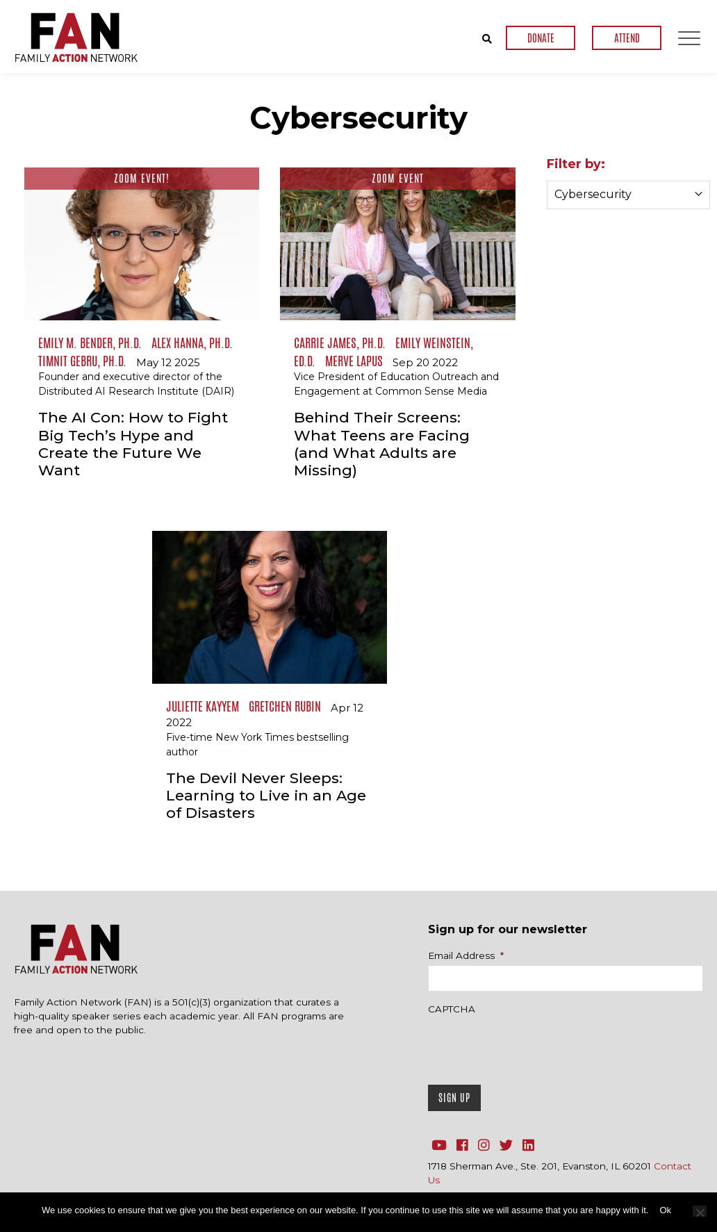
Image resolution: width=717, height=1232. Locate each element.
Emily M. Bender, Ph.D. (90, 343)
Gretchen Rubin (285, 706)
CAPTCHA (451, 1009)
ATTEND (627, 38)
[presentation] (533, 1046)
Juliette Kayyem (202, 706)
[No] (700, 1211)
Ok (665, 1210)
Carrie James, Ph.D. (340, 343)
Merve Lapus (354, 361)
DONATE (540, 38)
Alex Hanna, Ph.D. (192, 343)
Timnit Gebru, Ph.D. (82, 361)
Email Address (466, 955)
